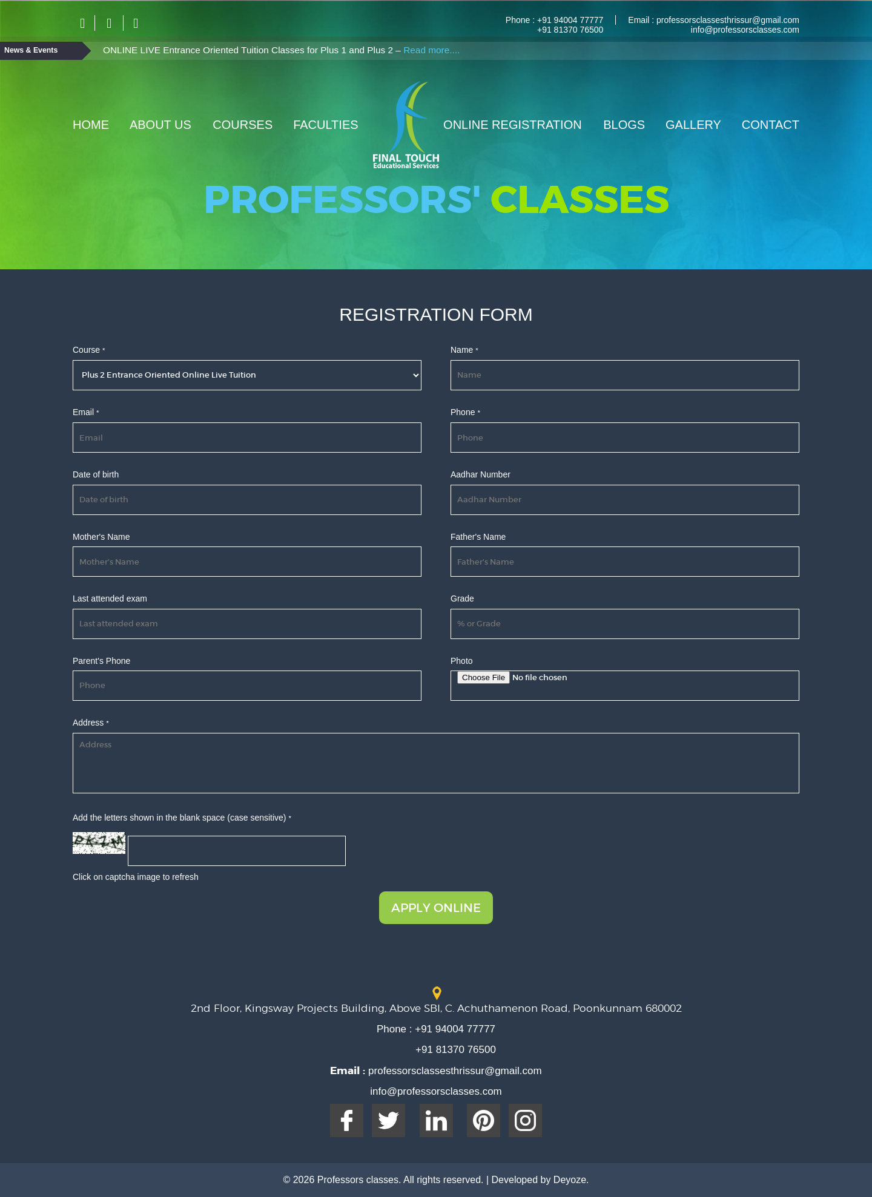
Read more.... (431, 50)
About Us (160, 124)
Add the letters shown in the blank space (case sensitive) (182, 817)
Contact (770, 124)
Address (91, 722)
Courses (242, 124)
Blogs (624, 124)
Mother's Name (101, 537)
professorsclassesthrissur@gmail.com (726, 20)
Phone (465, 412)
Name (464, 350)
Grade (462, 598)
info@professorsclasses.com (745, 29)
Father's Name (478, 537)
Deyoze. (571, 1180)
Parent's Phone (101, 661)
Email (86, 412)
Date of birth (96, 474)
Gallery (693, 124)
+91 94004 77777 (569, 20)
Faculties (325, 124)
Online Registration (512, 124)
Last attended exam (110, 598)
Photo (462, 661)
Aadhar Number (480, 474)
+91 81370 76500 (570, 29)
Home (91, 124)
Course (89, 350)
